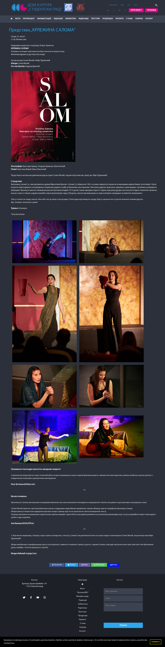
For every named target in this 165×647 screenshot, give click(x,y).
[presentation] (123, 617)
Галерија (139, 19)
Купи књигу (136, 10)
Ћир (122, 5)
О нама (129, 19)
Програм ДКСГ (29, 19)
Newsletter (113, 5)
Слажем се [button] (155, 642)
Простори (95, 19)
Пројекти (119, 19)
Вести (17, 19)
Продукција (107, 19)
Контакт (149, 19)
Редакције (58, 19)
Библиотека (70, 19)
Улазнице (151, 10)
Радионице (84, 19)
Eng (135, 5)
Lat (129, 5)
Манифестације (44, 19)
